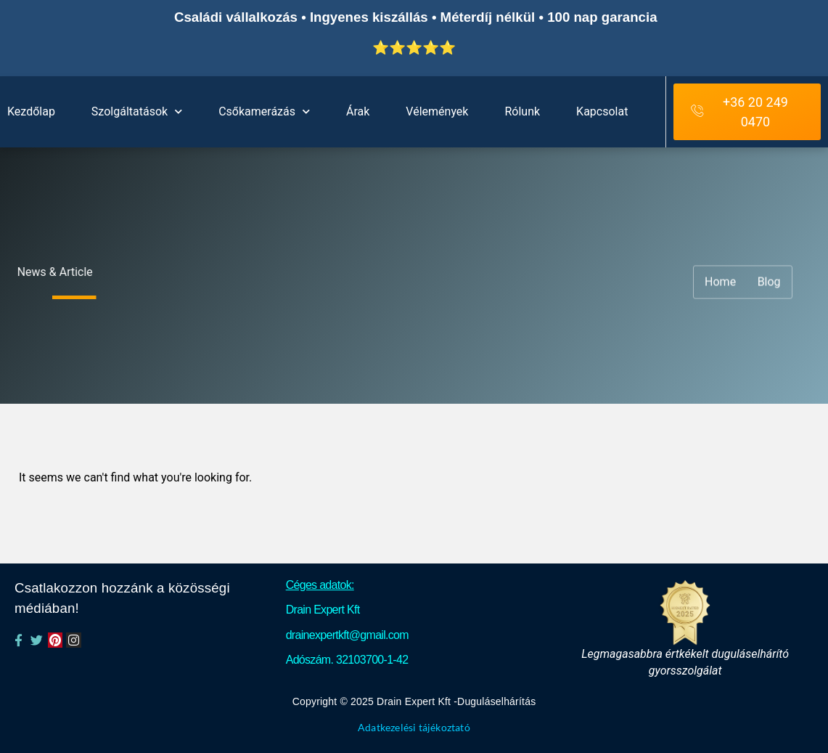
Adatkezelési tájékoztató (414, 728)
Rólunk (522, 111)
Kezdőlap (31, 111)
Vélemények (437, 111)
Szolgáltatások (136, 111)
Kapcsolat (602, 111)
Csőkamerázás (264, 111)
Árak (357, 111)
